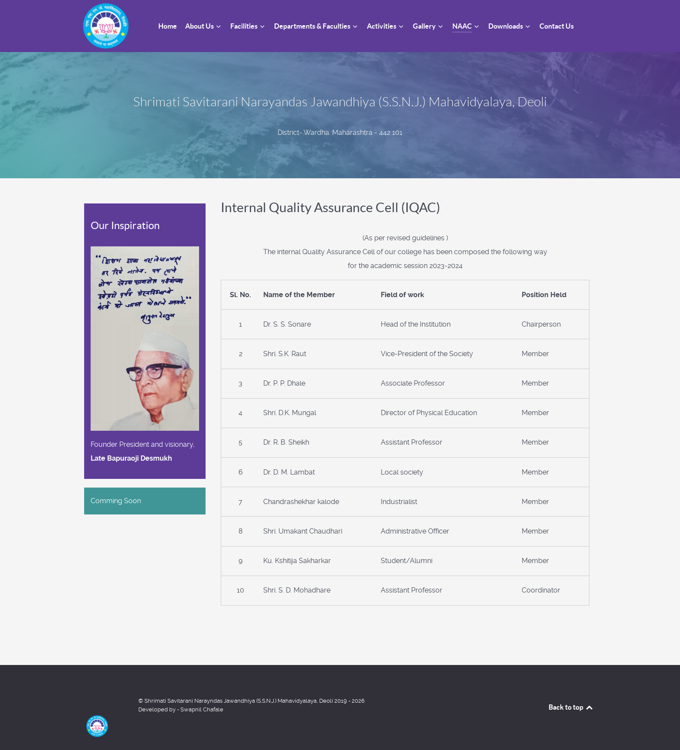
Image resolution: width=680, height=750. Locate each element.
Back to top (571, 707)
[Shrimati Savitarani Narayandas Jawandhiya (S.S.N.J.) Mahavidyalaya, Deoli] (106, 25)
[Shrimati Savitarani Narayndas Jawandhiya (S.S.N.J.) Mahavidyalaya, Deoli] (105, 707)
